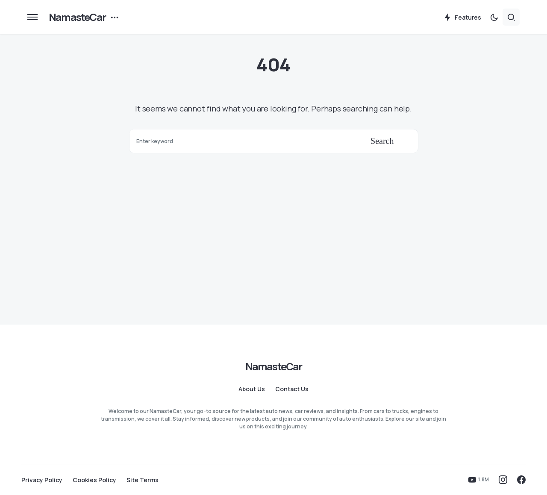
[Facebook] (521, 479)
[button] (32, 17)
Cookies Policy (94, 480)
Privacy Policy (41, 480)
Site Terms (142, 480)
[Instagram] (503, 479)
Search (382, 141)
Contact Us (292, 389)
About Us (251, 389)
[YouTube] (478, 479)
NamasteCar (77, 17)
